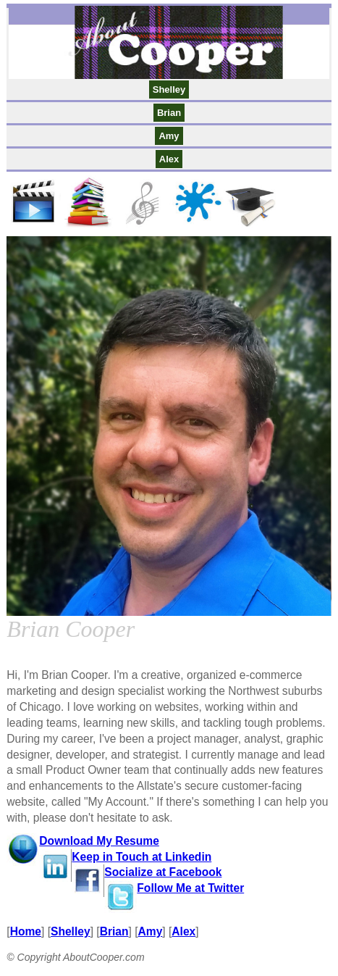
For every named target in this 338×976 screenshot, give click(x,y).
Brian (169, 112)
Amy (169, 135)
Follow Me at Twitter (190, 888)
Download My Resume (99, 841)
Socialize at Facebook (162, 872)
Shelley (169, 89)
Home (25, 931)
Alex (169, 159)
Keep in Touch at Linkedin (141, 857)
